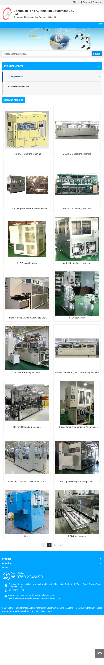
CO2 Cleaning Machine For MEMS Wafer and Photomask (27, 209)
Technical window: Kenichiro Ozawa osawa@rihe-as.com (34, 598)
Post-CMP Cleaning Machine (27, 154)
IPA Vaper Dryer (77, 317)
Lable (99, 608)
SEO (92, 608)
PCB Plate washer (77, 536)
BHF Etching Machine (27, 263)
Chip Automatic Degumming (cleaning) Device (77, 427)
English (86, 2)
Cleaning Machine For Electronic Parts (27, 481)
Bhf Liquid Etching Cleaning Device (77, 481)
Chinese (76, 2)
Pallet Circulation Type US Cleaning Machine (77, 372)
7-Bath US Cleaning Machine (77, 154)
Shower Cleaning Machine (27, 372)
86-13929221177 (16, 590)
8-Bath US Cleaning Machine (77, 208)
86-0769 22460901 (28, 577)
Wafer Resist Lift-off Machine (77, 263)
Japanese (97, 2)
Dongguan (47, 611)
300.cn (38, 611)
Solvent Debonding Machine (27, 427)
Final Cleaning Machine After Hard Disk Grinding (27, 318)
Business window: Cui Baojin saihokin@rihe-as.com (31, 595)
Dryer (27, 536)
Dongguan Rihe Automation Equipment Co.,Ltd (35, 17)
